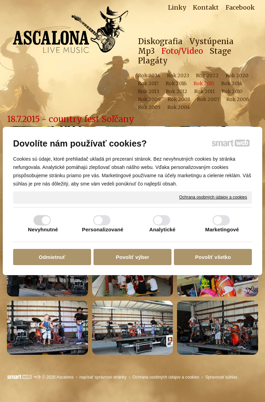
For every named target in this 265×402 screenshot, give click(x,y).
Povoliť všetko (213, 257)
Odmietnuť (52, 257)
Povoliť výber (132, 257)
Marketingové (222, 229)
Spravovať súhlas (221, 377)
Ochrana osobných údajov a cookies (213, 197)
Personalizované (103, 229)
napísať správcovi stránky (103, 377)
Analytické (162, 229)
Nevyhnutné (43, 229)
